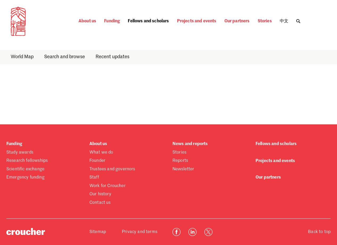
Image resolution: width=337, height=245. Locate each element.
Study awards (19, 152)
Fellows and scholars (148, 21)
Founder (97, 161)
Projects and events (196, 21)
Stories (265, 21)
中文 (284, 21)
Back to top (319, 232)
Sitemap (97, 232)
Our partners (237, 21)
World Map (22, 56)
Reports (180, 161)
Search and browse (64, 56)
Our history (100, 194)
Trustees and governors (112, 169)
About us (87, 21)
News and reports (190, 144)
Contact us (100, 203)
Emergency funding (25, 177)
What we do (101, 152)
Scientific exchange (25, 169)
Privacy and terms (139, 232)
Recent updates (112, 56)
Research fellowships (27, 161)
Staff (94, 177)
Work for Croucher (107, 186)
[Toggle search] (298, 20)
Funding (112, 21)
